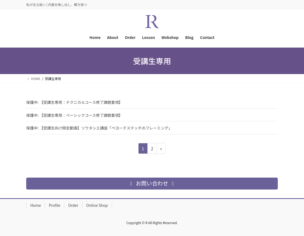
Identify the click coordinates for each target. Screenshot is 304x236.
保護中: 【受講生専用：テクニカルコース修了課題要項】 (74, 102)
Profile (54, 205)
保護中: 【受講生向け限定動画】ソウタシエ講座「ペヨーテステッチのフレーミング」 (99, 128)
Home (35, 205)
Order (73, 205)
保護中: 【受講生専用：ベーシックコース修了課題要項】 (74, 115)
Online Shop (97, 205)
